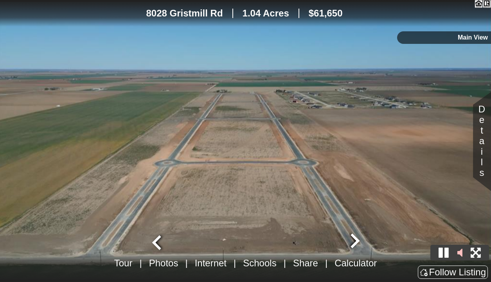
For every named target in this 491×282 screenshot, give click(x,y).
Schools (259, 263)
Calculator (356, 263)
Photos (163, 263)
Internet (211, 263)
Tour (123, 263)
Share (305, 263)
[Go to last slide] (157, 242)
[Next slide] (354, 242)
